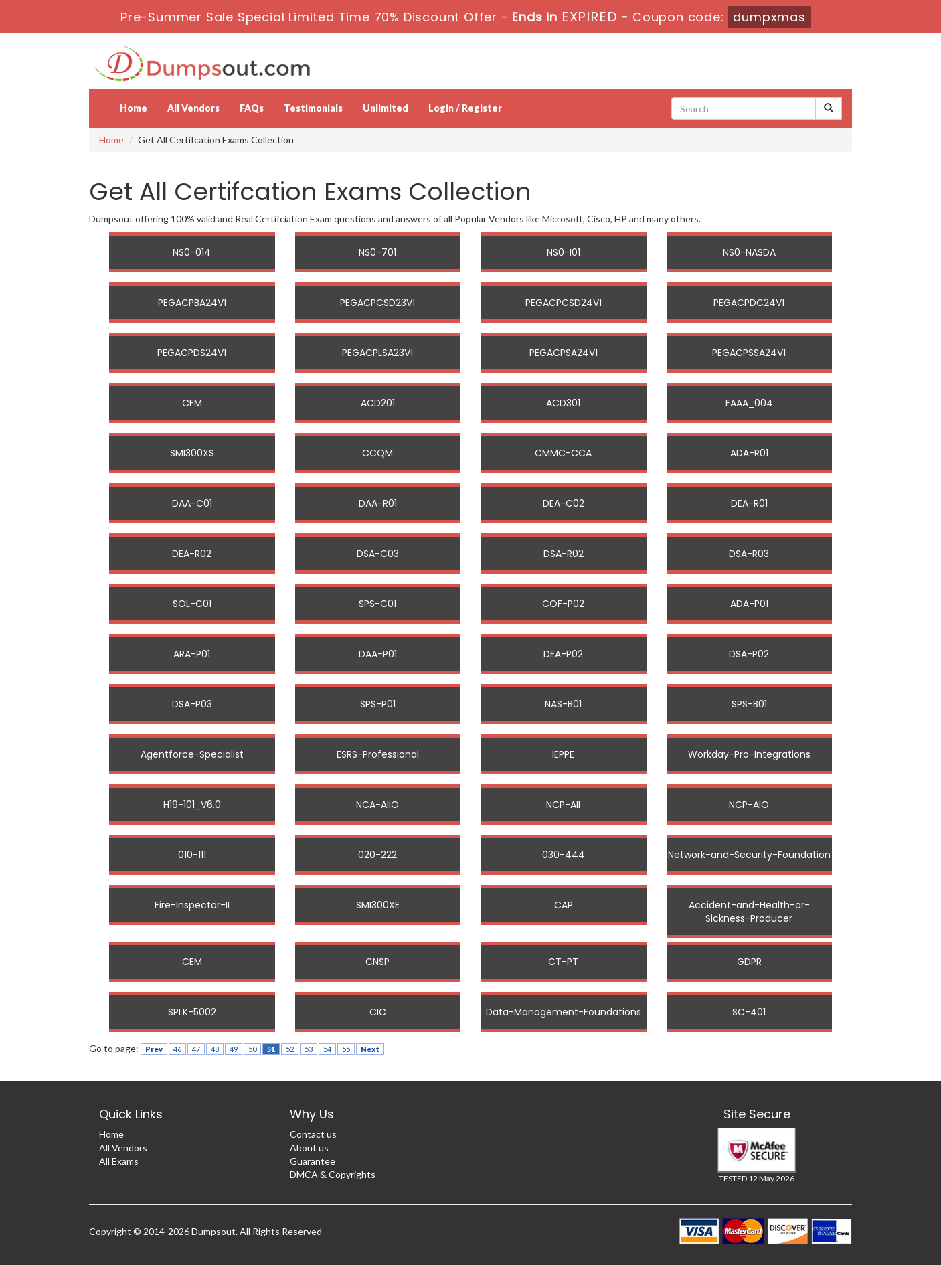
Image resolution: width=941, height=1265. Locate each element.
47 (196, 1049)
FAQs (252, 108)
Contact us (313, 1134)
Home (133, 108)
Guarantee (312, 1161)
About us (309, 1147)
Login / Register (465, 108)
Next (370, 1049)
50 (252, 1049)
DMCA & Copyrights (332, 1174)
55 (346, 1049)
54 (327, 1049)
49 (234, 1049)
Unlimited (385, 108)
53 (309, 1049)
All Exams (119, 1161)
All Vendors (193, 108)
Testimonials (313, 108)
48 (215, 1049)
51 (271, 1049)
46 (177, 1049)
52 (290, 1049)
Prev (154, 1049)
